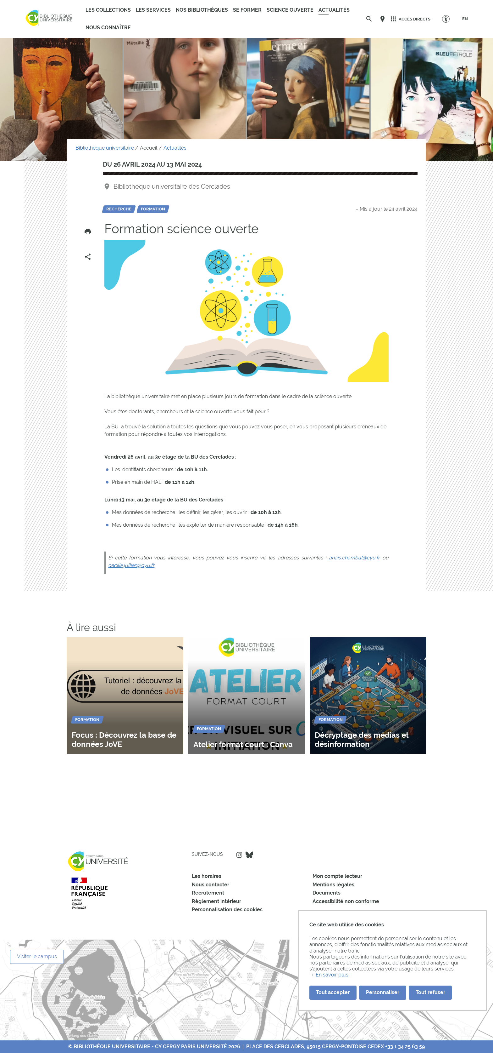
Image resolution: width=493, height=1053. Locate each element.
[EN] (465, 19)
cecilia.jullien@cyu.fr (131, 565)
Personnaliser (382, 992)
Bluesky (249, 855)
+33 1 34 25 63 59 (405, 1047)
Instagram (239, 855)
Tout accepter (333, 992)
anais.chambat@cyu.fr (354, 558)
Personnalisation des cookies (227, 910)
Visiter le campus (37, 956)
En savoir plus (332, 975)
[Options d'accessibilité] (448, 19)
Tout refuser (430, 992)
